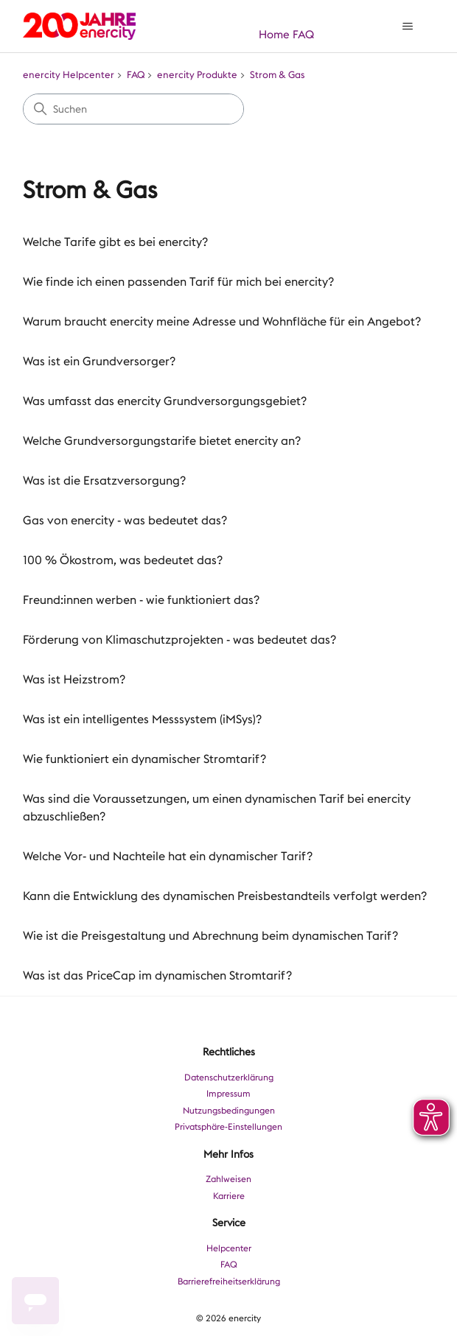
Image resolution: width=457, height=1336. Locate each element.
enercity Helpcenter (68, 74)
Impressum (228, 1094)
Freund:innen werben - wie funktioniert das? (141, 600)
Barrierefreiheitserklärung (229, 1281)
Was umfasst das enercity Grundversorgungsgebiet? (165, 401)
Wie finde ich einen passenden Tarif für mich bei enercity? (178, 281)
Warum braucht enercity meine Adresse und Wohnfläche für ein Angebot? (222, 321)
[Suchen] (133, 109)
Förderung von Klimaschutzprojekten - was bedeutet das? (179, 639)
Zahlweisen (228, 1179)
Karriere (229, 1196)
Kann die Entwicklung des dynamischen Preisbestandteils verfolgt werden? (225, 896)
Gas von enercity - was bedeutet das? (125, 520)
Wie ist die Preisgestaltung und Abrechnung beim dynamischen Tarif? (210, 935)
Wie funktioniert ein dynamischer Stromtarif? (144, 759)
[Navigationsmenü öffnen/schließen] (408, 26)
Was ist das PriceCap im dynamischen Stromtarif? (157, 975)
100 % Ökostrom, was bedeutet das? (123, 560)
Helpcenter (228, 1248)
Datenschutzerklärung (228, 1077)
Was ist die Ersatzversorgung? (104, 480)
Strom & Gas (277, 74)
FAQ (303, 34)
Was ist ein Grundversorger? (99, 361)
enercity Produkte (197, 74)
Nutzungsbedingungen (229, 1111)
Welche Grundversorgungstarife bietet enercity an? (162, 441)
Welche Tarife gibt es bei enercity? (115, 242)
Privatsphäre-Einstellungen (228, 1127)
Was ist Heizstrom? (74, 679)
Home (274, 34)
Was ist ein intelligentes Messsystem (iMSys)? (142, 719)
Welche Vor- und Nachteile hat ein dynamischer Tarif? (168, 856)
